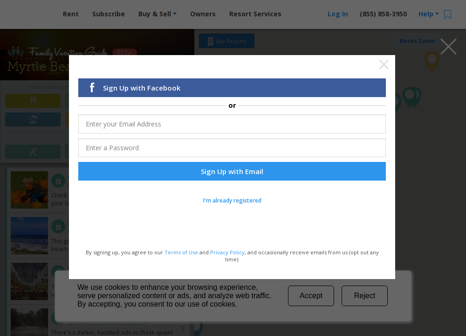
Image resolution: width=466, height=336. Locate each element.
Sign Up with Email (232, 172)
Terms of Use (181, 253)
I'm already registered (232, 202)
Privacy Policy (227, 253)
